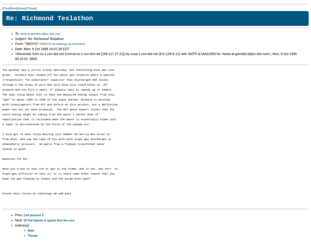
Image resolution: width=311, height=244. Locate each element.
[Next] (13, 8)
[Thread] (31, 8)
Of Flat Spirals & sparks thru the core (49, 220)
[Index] (21, 8)
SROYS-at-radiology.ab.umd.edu (62, 44)
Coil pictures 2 (33, 215)
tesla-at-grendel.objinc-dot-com (40, 34)
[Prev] (6, 8)
